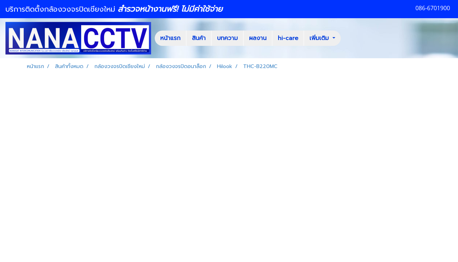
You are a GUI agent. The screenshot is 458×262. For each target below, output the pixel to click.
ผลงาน (257, 38)
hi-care (288, 38)
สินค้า (199, 38)
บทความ (227, 38)
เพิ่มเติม (320, 38)
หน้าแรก (170, 38)
